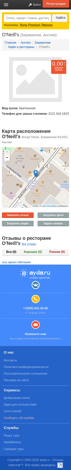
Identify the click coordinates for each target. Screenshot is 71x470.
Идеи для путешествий (20, 404)
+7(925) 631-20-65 (35, 308)
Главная (10, 42)
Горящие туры (14, 449)
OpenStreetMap (49, 206)
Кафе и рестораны (21, 47)
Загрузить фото (53, 215)
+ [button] (7, 152)
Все (11, 251)
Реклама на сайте (16, 380)
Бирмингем (43, 42)
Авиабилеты (12, 442)
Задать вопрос (53, 223)
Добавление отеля (17, 398)
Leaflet (35, 206)
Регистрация (56, 3)
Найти (60, 18)
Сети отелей (12, 411)
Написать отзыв (17, 215)
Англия (25, 42)
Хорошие (33, 251)
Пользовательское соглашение (25, 373)
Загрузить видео (18, 223)
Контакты (10, 360)
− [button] (7, 158)
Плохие (57, 251)
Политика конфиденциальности (26, 367)
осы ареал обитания (16, 262)
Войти (33, 5)
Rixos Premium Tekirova (36, 25)
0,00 (57, 63)
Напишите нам (35, 334)
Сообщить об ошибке (19, 418)
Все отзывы (29, 243)
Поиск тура (11, 435)
